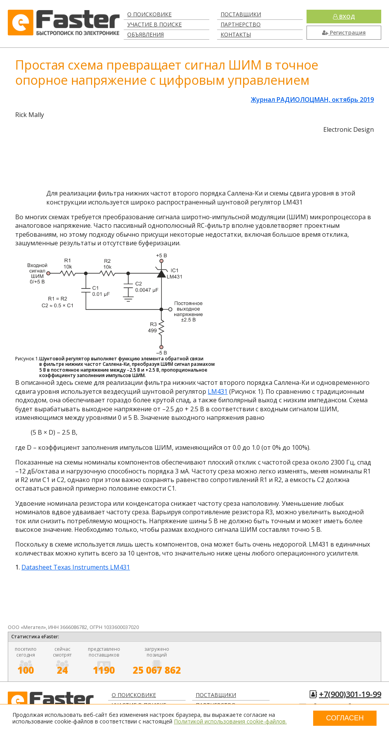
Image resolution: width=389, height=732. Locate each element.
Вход (344, 16)
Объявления (145, 34)
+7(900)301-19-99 (350, 694)
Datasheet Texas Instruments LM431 (75, 567)
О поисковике (149, 14)
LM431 (218, 391)
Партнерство (241, 24)
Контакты (236, 34)
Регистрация (344, 32)
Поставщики (241, 14)
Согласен (345, 718)
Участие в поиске (154, 24)
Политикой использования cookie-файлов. (230, 721)
